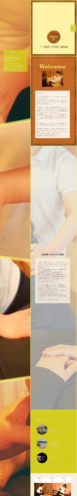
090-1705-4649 (53, 47)
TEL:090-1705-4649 (11, 63)
